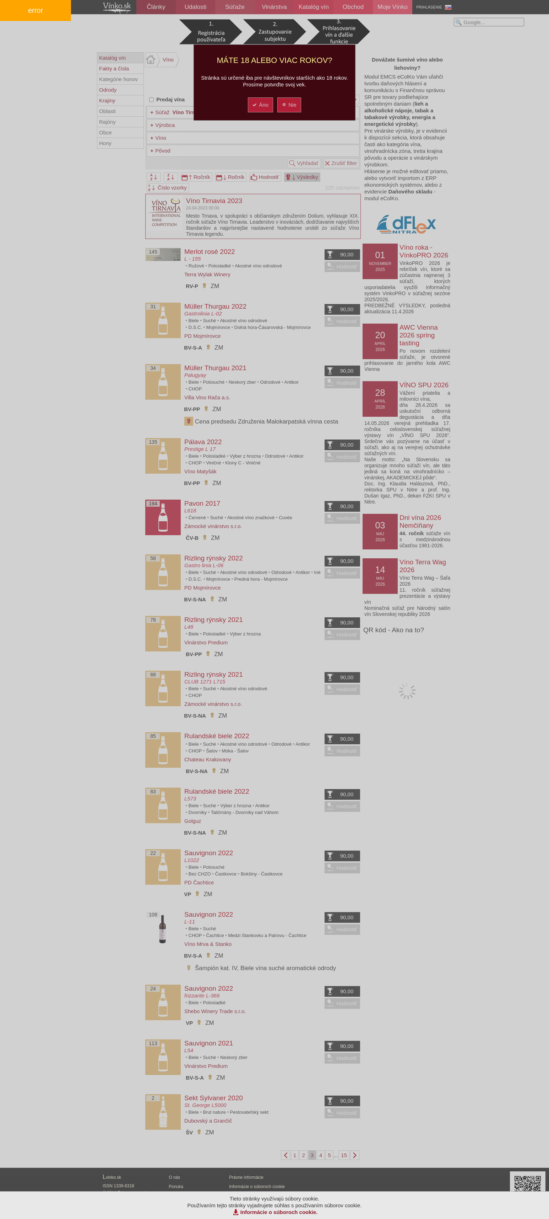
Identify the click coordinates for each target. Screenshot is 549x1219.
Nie (289, 105)
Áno (260, 105)
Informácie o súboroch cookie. (279, 1212)
